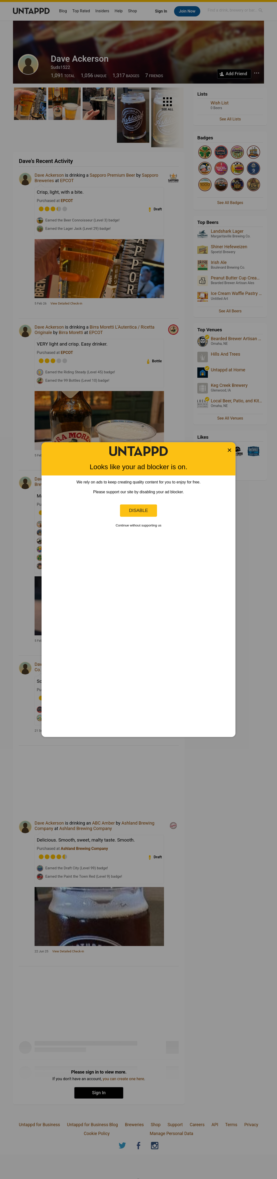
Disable (138, 510)
